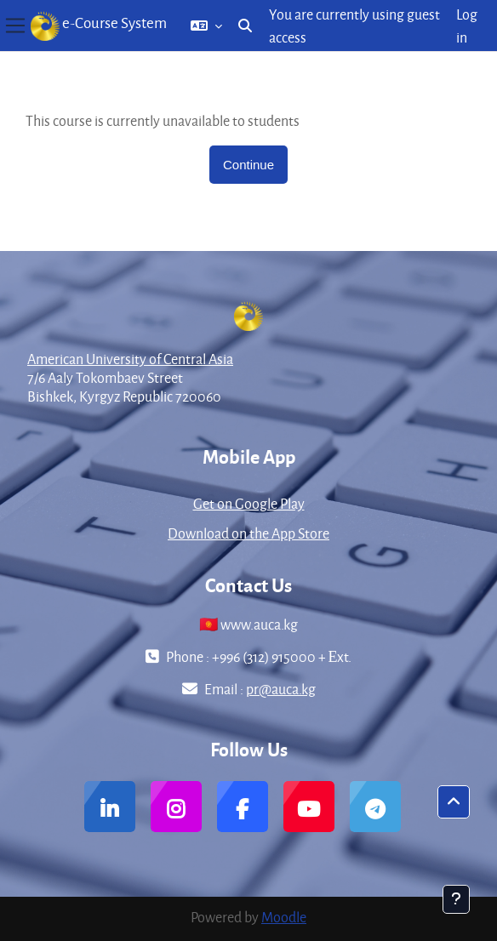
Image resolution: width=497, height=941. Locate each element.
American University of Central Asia (130, 358)
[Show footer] (456, 899)
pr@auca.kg (281, 689)
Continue (248, 164)
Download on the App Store (248, 533)
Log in (466, 25)
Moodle (283, 917)
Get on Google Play (249, 503)
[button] (206, 25)
